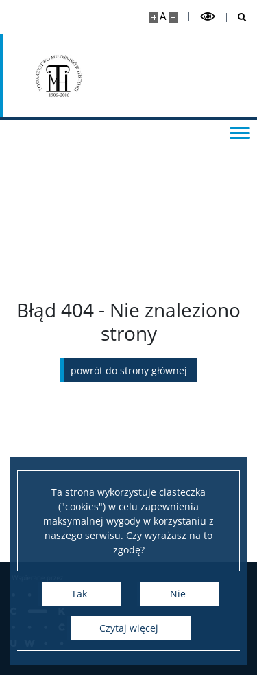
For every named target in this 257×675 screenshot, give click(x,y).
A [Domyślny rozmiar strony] (163, 16)
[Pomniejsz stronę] (173, 17)
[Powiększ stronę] (153, 17)
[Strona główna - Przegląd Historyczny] (57, 76)
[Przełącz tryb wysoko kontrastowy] (207, 16)
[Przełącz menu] (240, 132)
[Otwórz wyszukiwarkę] (237, 17)
